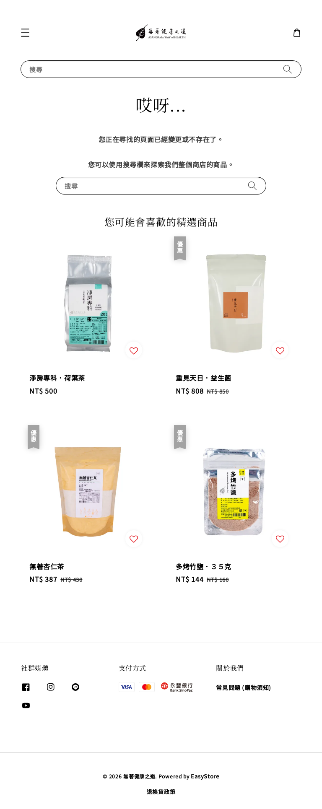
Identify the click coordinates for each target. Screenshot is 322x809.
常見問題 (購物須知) (243, 688)
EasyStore (205, 776)
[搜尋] (287, 69)
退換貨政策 (161, 792)
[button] (25, 32)
